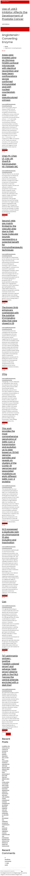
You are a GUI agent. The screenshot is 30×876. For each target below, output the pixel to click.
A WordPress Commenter (8, 859)
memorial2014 (5, 104)
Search (4, 731)
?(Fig (4, 374)
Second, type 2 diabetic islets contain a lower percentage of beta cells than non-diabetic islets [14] (6, 774)
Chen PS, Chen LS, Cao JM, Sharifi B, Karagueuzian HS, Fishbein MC (10, 161)
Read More (5, 150)
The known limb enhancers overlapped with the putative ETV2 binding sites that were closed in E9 (10, 315)
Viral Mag (9, 869)
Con (4, 601)
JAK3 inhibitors (5, 24)
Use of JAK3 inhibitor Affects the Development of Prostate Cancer (14, 14)
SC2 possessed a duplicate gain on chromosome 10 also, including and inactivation (10, 536)
